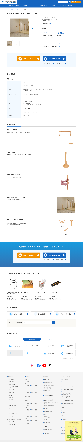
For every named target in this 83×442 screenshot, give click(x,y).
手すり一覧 (17, 9)
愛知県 (36, 403)
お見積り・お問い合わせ (29, 59)
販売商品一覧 (10, 395)
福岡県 (28, 420)
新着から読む (46, 420)
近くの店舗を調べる (54, 59)
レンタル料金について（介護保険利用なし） (50, 46)
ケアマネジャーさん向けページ (69, 386)
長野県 (32, 392)
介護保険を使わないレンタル (48, 384)
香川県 (32, 416)
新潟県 (36, 392)
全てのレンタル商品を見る (68, 358)
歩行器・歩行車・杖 (12, 384)
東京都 (28, 398)
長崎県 (32, 420)
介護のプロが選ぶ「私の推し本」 (49, 405)
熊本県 (36, 420)
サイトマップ (64, 427)
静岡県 (32, 403)
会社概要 (63, 433)
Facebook (63, 412)
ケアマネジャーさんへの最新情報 (67, 389)
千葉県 (32, 398)
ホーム (8, 9)
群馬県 (28, 392)
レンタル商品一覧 (11, 379)
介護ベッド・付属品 (12, 383)
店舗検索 (28, 376)
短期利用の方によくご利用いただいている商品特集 (69, 381)
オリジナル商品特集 (65, 379)
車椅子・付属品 (11, 381)
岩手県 (32, 385)
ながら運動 (45, 408)
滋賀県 (28, 409)
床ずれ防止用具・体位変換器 (13, 386)
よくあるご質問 (46, 391)
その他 (10, 410)
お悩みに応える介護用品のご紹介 (49, 413)
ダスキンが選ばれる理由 (48, 388)
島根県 (28, 414)
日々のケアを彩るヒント (66, 397)
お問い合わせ (76, 1)
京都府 (32, 409)
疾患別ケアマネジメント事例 (66, 394)
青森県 (28, 385)
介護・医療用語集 (47, 422)
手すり (10, 387)
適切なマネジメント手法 (66, 392)
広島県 (36, 414)
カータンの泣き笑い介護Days (48, 399)
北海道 (28, 381)
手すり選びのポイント (46, 23)
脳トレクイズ (46, 403)
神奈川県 (36, 398)
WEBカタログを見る (60, 63)
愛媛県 (36, 416)
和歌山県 (36, 410)
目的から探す (11, 423)
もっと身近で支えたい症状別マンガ (67, 403)
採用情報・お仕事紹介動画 (48, 429)
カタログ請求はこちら (48, 63)
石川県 (32, 402)
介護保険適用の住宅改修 (48, 387)
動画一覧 (45, 419)
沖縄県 (28, 423)
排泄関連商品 (11, 399)
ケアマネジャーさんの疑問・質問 (67, 400)
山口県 (28, 416)
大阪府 (36, 409)
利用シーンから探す (12, 424)
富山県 (28, 402)
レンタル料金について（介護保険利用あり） (50, 44)
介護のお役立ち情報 (49, 395)
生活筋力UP (46, 416)
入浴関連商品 (11, 397)
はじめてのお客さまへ (47, 379)
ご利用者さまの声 (47, 390)
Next (32, 28)
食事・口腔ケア (11, 403)
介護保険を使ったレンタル (48, 382)
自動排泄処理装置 (11, 392)
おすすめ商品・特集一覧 (68, 376)
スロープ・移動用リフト (12, 389)
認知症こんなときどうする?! (48, 400)
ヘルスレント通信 (47, 417)
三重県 (28, 405)
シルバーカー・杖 (11, 400)
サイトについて (66, 424)
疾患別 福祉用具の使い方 (48, 411)
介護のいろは (46, 414)
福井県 (36, 402)
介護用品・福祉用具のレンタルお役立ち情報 (51, 402)
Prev (7, 28)
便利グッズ (10, 408)
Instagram (63, 410)
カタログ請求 (11, 416)
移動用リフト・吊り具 (12, 405)
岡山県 (32, 414)
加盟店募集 (47, 433)
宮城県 (36, 385)
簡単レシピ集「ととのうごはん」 (49, 406)
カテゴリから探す (11, 421)
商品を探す (12, 9)
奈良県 (32, 410)
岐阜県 (28, 403)
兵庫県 (28, 410)
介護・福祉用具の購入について (49, 385)
